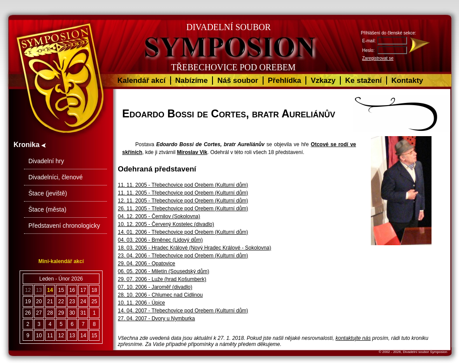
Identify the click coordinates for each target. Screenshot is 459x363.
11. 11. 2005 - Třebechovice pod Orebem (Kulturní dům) (183, 185)
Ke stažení (363, 80)
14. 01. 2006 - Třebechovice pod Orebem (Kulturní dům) (183, 232)
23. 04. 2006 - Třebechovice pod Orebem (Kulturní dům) (183, 256)
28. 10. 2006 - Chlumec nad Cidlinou (160, 295)
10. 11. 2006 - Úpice (141, 303)
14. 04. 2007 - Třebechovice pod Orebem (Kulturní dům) (183, 311)
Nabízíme (191, 80)
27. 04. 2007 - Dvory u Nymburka (156, 318)
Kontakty (407, 80)
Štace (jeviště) (47, 193)
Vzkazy (323, 80)
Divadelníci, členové (55, 177)
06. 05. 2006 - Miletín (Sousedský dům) (163, 271)
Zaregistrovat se (378, 58)
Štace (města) (47, 209)
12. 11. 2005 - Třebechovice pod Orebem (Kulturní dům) (183, 201)
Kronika (30, 144)
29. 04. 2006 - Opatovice (146, 263)
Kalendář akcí (141, 80)
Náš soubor (237, 80)
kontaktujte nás (353, 338)
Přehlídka (284, 80)
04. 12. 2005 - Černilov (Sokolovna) (159, 216)
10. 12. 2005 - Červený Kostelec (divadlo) (166, 224)
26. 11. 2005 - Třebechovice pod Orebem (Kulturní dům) (183, 208)
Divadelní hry (46, 161)
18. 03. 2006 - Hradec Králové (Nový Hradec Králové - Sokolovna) (194, 248)
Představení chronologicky (64, 225)
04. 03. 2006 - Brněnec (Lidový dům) (160, 240)
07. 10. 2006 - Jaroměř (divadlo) (155, 287)
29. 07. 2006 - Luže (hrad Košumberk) (162, 279)
